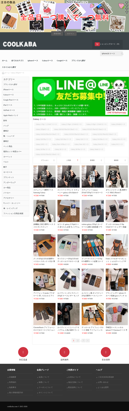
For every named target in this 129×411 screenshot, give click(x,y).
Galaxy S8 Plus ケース (78, 149)
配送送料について (74, 387)
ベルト (6, 162)
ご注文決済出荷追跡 (105, 377)
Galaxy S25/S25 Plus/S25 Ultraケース (94, 129)
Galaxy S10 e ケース (118, 139)
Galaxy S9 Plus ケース (43, 149)
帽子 (5, 167)
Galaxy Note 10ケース (81, 144)
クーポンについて (45, 387)
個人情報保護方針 (15, 392)
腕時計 (6, 131)
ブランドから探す (78, 61)
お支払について (74, 377)
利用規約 (12, 382)
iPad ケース (7, 105)
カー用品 (6, 188)
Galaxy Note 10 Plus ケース (61, 144)
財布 (5, 121)
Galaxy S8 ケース (60, 149)
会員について (43, 377)
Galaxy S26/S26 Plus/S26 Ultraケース (66, 129)
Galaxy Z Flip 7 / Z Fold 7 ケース (46, 124)
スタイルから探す (9, 67)
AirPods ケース (9, 110)
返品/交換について (75, 382)
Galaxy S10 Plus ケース (100, 139)
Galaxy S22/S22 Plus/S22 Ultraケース (104, 134)
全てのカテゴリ (17, 61)
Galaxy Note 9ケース (100, 144)
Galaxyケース (47, 61)
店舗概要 (12, 377)
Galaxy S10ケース (41, 144)
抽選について (43, 382)
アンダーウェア (9, 182)
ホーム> (7, 73)
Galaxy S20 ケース (82, 139)
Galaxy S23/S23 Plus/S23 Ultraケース (76, 134)
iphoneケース (33, 61)
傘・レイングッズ (10, 208)
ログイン (70, 34)
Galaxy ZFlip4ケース (17, 73)
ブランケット (8, 177)
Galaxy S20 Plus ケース (43, 139)
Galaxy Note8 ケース (96, 149)
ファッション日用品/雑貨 (13, 213)
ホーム (4, 61)
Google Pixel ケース (10, 100)
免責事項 (12, 387)
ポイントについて (45, 392)
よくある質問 (102, 387)
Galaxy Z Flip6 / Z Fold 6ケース (71, 124)
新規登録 (57, 34)
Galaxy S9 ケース (117, 144)
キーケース (7, 172)
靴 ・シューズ (8, 136)
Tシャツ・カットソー (11, 203)
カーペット (7, 157)
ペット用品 (7, 146)
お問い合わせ (102, 382)
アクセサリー (8, 198)
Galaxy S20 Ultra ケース (63, 139)
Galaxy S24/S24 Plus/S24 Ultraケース (48, 134)
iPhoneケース (8, 90)
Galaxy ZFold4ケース (118, 124)
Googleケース (62, 61)
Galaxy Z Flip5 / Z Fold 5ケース (96, 124)
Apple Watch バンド (10, 115)
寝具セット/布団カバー (12, 151)
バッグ (6, 126)
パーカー (6, 193)
